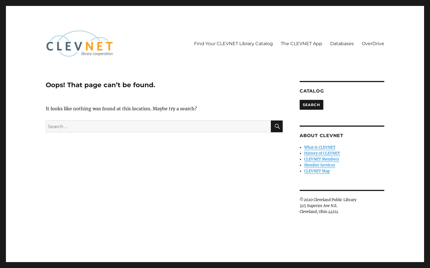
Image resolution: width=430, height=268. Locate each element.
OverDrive (373, 43)
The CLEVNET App (301, 43)
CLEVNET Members (321, 159)
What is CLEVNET (319, 147)
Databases (342, 43)
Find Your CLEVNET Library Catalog (233, 43)
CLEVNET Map (317, 171)
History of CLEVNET (322, 153)
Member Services (319, 165)
